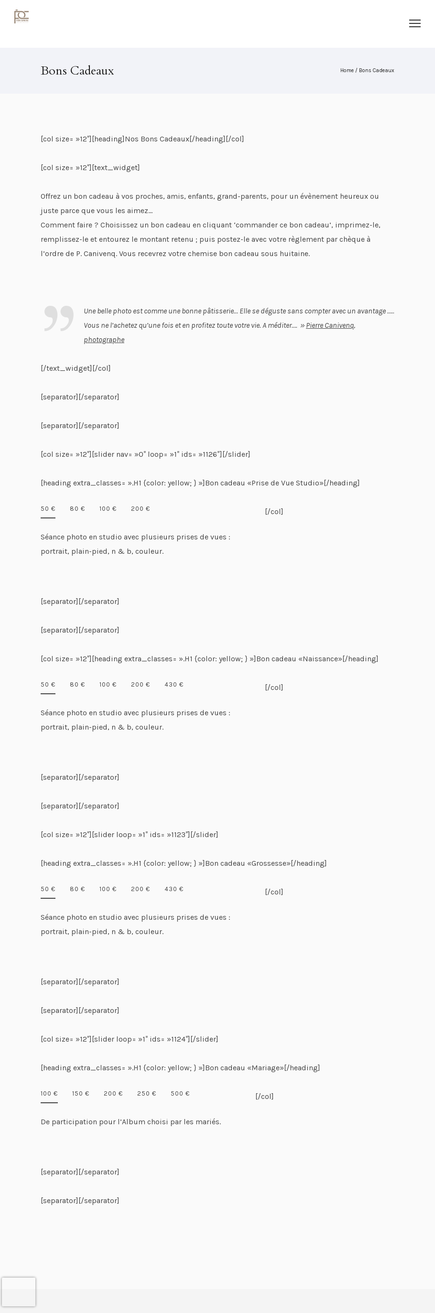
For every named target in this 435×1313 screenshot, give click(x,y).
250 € (146, 1093)
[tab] (48, 511)
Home (347, 70)
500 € (180, 1093)
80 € (77, 508)
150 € (80, 1093)
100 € (108, 508)
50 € (48, 508)
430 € (174, 684)
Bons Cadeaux (376, 70)
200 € (140, 508)
